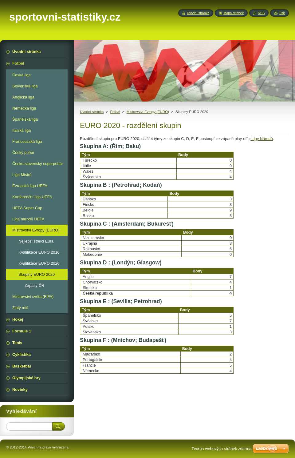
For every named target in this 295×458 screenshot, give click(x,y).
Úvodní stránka (92, 112)
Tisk (282, 13)
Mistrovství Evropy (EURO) (148, 112)
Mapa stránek (233, 13)
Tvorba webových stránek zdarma (221, 448)
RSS (261, 13)
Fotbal (115, 112)
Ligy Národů (262, 138)
